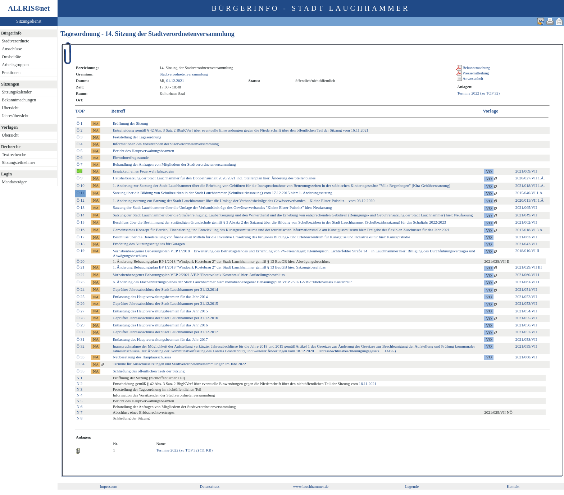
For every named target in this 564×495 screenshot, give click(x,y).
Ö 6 (79, 157)
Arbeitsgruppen (15, 64)
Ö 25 (81, 296)
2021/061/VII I (527, 282)
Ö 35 (81, 371)
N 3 (79, 389)
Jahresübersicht (15, 115)
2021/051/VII (526, 289)
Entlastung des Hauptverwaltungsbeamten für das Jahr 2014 (160, 296)
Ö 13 (81, 207)
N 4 (79, 395)
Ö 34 (81, 364)
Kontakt (513, 486)
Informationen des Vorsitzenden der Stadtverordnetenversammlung (166, 144)
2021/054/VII (526, 311)
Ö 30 (81, 332)
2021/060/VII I (527, 274)
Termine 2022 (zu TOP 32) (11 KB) (184, 450)
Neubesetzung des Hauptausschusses (142, 357)
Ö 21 (81, 267)
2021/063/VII (526, 237)
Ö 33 (81, 357)
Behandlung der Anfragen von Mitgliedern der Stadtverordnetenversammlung (174, 164)
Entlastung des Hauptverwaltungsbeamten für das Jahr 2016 (160, 325)
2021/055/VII (526, 318)
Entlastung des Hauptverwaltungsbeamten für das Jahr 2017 (160, 339)
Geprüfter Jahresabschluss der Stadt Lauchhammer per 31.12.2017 (165, 332)
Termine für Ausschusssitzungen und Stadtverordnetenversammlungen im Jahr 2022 (179, 364)
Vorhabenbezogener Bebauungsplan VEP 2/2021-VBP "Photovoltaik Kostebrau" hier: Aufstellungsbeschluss (199, 274)
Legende (412, 486)
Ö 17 (81, 237)
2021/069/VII (526, 171)
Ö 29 (81, 325)
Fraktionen (11, 72)
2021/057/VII (526, 332)
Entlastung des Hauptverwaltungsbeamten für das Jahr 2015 (160, 311)
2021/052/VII (526, 296)
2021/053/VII (526, 303)
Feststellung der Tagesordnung (137, 137)
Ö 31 (81, 339)
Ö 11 (80, 193)
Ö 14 (81, 215)
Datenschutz (209, 486)
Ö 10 (81, 185)
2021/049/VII (526, 215)
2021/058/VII (526, 339)
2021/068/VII (526, 357)
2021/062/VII (526, 222)
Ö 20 (81, 261)
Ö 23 (81, 282)
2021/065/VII (526, 207)
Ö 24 (81, 289)
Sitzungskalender (17, 92)
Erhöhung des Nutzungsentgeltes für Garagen (149, 244)
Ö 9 (79, 178)
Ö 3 (79, 137)
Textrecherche (14, 154)
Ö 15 (81, 222)
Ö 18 (81, 244)
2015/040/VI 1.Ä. (529, 193)
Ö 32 (81, 346)
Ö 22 (81, 274)
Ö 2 (79, 130)
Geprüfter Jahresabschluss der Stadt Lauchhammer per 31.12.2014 (165, 289)
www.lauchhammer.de (310, 486)
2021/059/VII (526, 346)
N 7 (79, 412)
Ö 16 (81, 230)
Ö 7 (79, 164)
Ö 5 (79, 150)
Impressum (108, 486)
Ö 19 (81, 250)
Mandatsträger (14, 181)
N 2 (79, 383)
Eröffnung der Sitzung (130, 123)
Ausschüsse (12, 48)
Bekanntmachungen (19, 99)
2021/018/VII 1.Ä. (530, 185)
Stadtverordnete (15, 40)
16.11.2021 (367, 383)
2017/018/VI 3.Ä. (529, 230)
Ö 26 (81, 303)
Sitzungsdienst (28, 21)
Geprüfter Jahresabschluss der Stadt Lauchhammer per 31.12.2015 (165, 303)
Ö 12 (81, 200)
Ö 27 (81, 311)
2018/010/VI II (527, 250)
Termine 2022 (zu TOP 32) (478, 93)
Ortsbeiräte (11, 56)
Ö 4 (79, 144)
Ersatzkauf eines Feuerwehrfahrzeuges (143, 171)
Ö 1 (79, 123)
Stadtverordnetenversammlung (184, 74)
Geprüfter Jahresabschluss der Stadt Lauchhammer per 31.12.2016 (165, 318)
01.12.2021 (175, 80)
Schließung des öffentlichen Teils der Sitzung (149, 371)
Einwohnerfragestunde (131, 157)
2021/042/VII (526, 244)
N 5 (79, 401)
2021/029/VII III (528, 267)
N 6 (79, 406)
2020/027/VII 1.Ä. (530, 178)
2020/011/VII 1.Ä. (530, 200)
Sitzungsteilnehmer (18, 162)
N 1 (79, 378)
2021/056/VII (526, 325)
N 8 (79, 418)
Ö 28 (81, 318)
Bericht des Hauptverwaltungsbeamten (143, 150)
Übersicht (10, 107)
